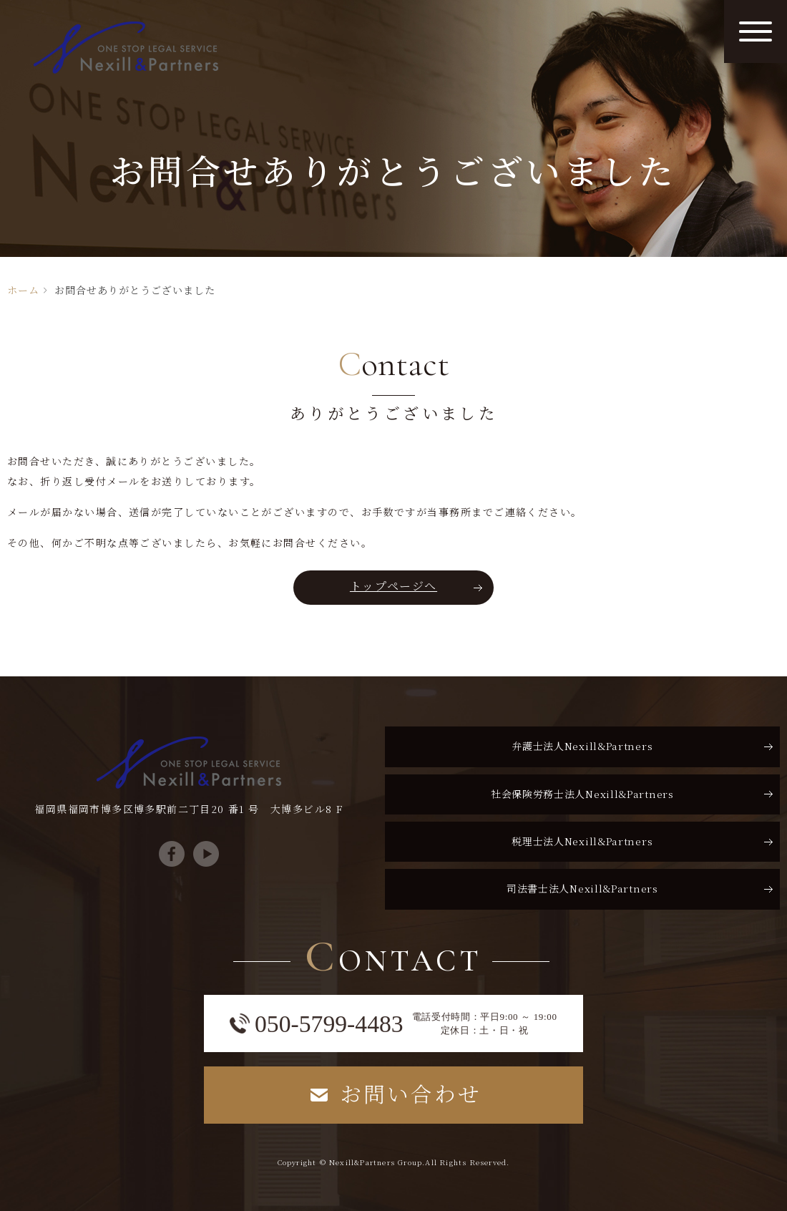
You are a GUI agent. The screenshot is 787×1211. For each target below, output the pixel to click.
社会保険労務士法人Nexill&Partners (582, 794)
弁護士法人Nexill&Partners (582, 746)
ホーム (23, 290)
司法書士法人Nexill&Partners (582, 888)
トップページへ (393, 586)
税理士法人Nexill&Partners (582, 841)
